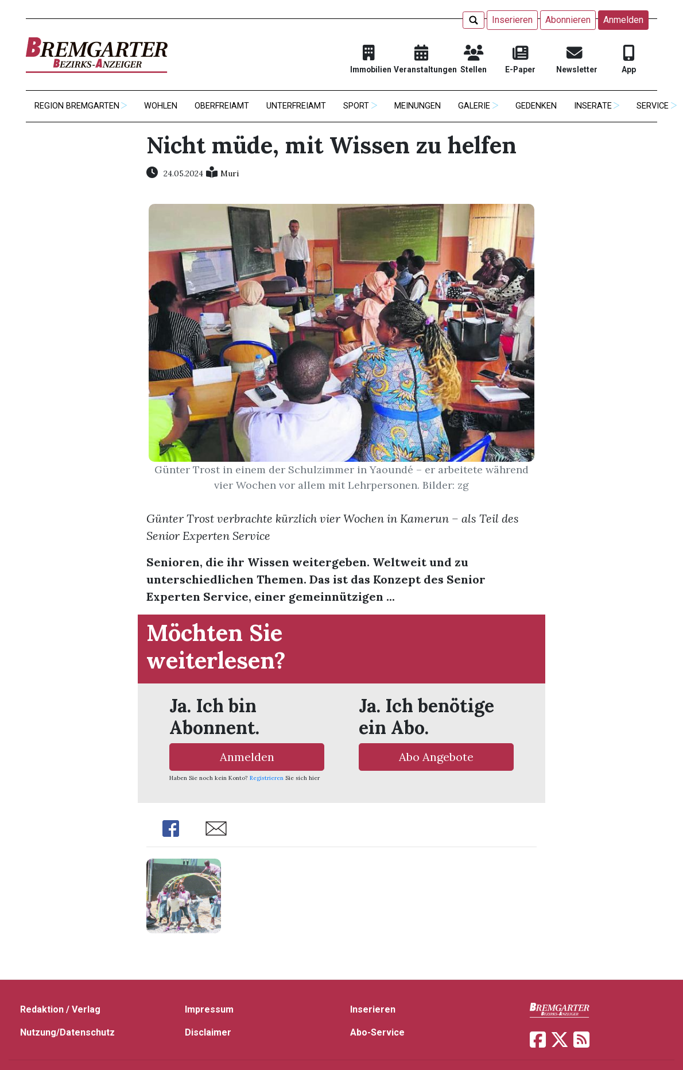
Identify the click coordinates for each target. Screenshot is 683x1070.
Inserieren (512, 19)
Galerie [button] (474, 106)
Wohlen (160, 106)
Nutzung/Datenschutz (67, 1032)
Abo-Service (377, 1032)
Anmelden (623, 19)
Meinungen (417, 106)
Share (170, 828)
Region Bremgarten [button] (76, 106)
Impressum (209, 1009)
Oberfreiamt (222, 106)
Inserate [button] (593, 106)
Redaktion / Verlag (60, 1009)
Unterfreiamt (296, 106)
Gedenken (536, 106)
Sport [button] (356, 106)
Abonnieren (568, 19)
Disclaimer (208, 1032)
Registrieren (266, 778)
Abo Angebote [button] (436, 757)
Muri (229, 173)
